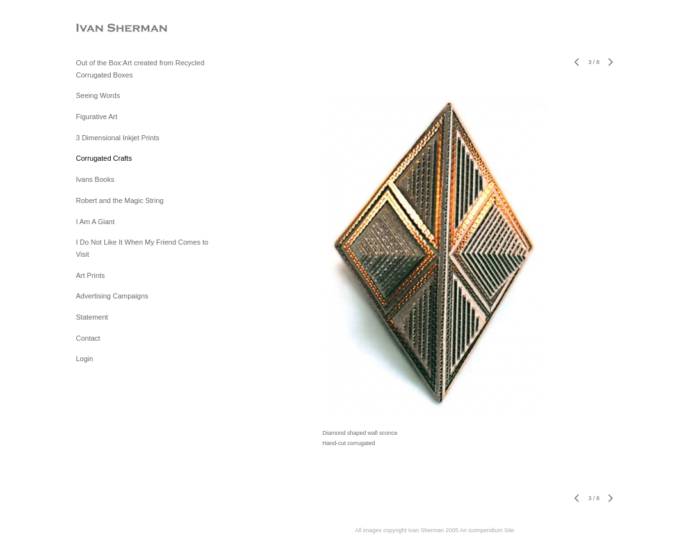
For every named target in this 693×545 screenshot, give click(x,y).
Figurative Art (97, 116)
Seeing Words (98, 95)
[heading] (108, 28)
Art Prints (90, 275)
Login (85, 358)
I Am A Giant (95, 221)
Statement (92, 317)
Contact (88, 338)
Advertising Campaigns (112, 296)
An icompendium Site (487, 530)
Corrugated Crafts (104, 158)
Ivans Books (95, 179)
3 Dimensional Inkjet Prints (117, 138)
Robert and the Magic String (120, 200)
